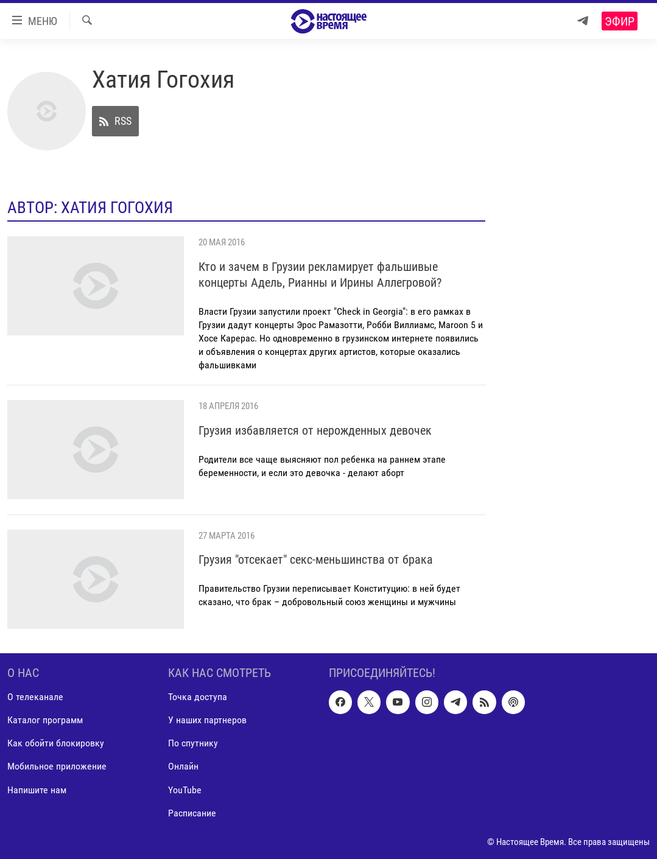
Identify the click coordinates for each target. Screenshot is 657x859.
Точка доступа (197, 697)
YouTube (185, 789)
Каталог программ (45, 720)
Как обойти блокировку (55, 743)
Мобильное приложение (57, 766)
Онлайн (183, 766)
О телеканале (35, 697)
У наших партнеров (207, 720)
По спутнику (193, 743)
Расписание (192, 812)
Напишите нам (36, 789)
